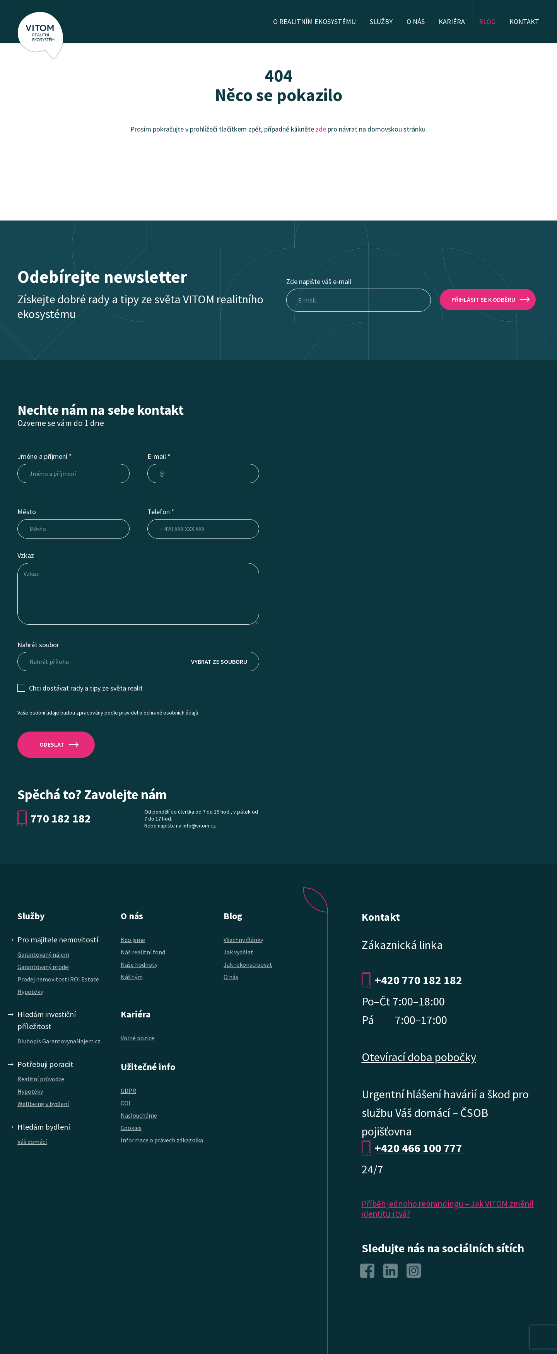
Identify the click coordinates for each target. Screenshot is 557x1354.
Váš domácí (32, 1141)
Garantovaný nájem (43, 954)
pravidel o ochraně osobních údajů (158, 712)
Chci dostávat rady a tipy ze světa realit (86, 688)
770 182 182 (61, 818)
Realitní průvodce (40, 1079)
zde (321, 129)
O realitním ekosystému (314, 21)
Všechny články (243, 940)
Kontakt (524, 21)
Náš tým (132, 977)
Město (26, 511)
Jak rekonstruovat (248, 964)
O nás (231, 977)
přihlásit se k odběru (483, 299)
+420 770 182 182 (420, 980)
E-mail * (159, 456)
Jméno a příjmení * (44, 456)
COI (125, 1103)
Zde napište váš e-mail (318, 281)
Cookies (131, 1128)
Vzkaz (25, 555)
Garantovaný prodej (43, 967)
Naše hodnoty (139, 964)
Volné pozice (137, 1038)
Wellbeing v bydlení (43, 1104)
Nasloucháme (139, 1115)
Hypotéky (30, 991)
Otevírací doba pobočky (419, 1057)
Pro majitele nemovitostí (57, 939)
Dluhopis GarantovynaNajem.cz (59, 1041)
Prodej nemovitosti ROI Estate (58, 979)
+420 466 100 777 (420, 1147)
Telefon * (160, 511)
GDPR (128, 1090)
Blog (487, 21)
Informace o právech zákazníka (162, 1140)
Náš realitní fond (143, 952)
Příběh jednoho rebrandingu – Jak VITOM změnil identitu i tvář (448, 1208)
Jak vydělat (238, 952)
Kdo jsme (133, 940)
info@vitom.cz (199, 825)
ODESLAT (51, 744)
